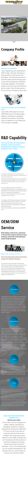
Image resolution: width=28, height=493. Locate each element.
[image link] (14, 2)
